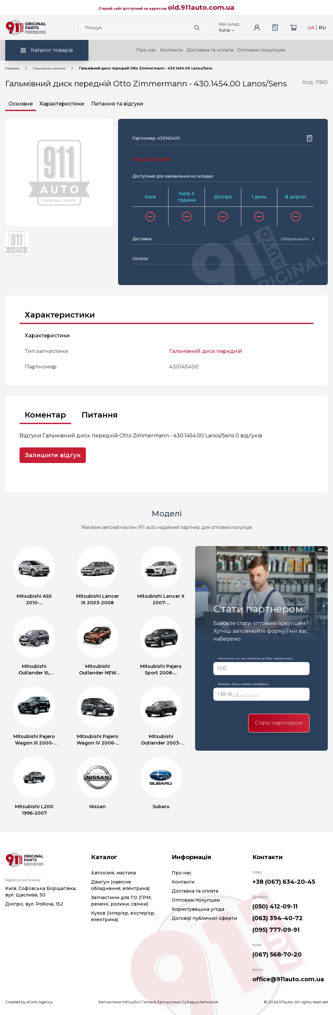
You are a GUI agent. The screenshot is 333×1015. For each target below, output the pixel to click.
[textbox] (295, 239)
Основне (20, 104)
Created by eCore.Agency (29, 1001)
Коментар (45, 415)
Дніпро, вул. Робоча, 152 (34, 904)
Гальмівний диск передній (205, 351)
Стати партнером (279, 723)
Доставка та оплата (210, 50)
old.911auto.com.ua (201, 7)
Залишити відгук (53, 455)
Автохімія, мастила (113, 873)
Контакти (171, 50)
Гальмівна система (49, 68)
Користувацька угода (198, 909)
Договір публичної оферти (204, 918)
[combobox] (297, 239)
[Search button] (197, 27)
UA (311, 28)
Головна (12, 68)
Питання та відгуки (117, 104)
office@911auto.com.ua (288, 979)
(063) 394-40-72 (277, 918)
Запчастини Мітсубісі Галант (126, 1001)
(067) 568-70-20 (277, 954)
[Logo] (26, 27)
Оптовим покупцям (261, 50)
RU (322, 28)
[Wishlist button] (309, 138)
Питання (100, 415)
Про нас (146, 50)
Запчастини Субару (177, 1001)
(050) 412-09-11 (275, 906)
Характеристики (62, 104)
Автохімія (208, 1001)
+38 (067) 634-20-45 (283, 881)
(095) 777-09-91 (276, 930)
